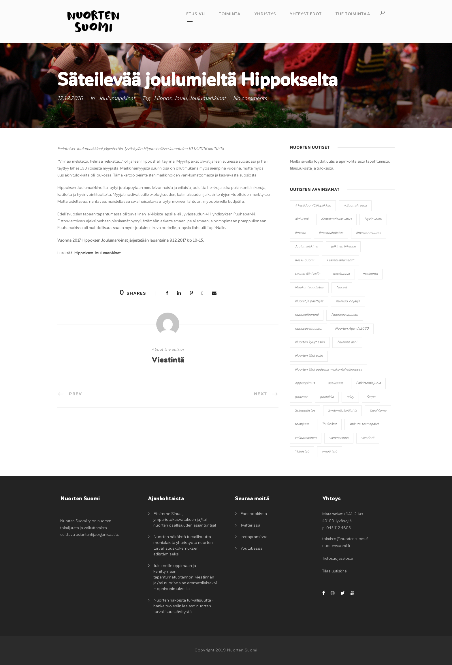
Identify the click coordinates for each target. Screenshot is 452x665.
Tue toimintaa (353, 14)
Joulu (180, 98)
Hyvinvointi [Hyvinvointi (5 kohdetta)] (373, 219)
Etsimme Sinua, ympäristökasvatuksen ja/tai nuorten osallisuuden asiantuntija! (184, 519)
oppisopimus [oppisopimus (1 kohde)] (305, 383)
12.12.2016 (70, 98)
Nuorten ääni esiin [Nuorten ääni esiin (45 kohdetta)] (309, 356)
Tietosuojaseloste (337, 559)
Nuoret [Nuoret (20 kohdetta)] (341, 287)
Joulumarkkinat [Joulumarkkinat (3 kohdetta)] (306, 246)
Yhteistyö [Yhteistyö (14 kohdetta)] (302, 451)
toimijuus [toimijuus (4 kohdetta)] (302, 424)
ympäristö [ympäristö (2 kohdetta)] (329, 451)
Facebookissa (253, 514)
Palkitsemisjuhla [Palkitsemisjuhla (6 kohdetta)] (368, 383)
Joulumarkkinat (116, 98)
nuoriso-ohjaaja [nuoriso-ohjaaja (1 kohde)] (348, 301)
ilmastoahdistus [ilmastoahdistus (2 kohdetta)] (331, 233)
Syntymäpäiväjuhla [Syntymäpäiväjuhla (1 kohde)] (342, 410)
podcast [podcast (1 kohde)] (301, 397)
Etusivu (195, 14)
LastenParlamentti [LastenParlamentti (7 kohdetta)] (340, 260)
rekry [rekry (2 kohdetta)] (350, 397)
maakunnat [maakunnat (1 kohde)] (341, 274)
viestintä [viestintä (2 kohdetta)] (367, 438)
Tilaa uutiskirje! (334, 571)
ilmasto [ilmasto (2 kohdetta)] (300, 233)
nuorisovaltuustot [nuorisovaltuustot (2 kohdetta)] (308, 328)
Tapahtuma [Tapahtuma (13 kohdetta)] (378, 410)
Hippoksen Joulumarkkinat (97, 253)
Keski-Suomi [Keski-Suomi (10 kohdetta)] (304, 260)
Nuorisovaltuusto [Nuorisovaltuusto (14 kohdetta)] (344, 315)
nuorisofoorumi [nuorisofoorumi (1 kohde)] (307, 315)
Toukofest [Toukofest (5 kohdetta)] (329, 424)
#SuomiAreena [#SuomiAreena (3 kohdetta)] (355, 205)
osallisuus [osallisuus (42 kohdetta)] (335, 383)
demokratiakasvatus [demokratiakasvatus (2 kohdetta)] (336, 219)
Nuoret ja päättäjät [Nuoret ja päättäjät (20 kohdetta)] (309, 301)
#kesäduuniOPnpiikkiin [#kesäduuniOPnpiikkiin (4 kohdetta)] (313, 205)
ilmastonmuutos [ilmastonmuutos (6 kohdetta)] (368, 233)
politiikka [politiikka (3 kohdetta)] (327, 397)
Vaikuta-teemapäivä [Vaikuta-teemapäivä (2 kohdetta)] (364, 424)
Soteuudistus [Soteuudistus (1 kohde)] (305, 410)
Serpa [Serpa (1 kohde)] (371, 397)
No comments (250, 98)
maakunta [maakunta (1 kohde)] (370, 274)
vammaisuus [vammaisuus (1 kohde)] (339, 438)
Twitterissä (250, 525)
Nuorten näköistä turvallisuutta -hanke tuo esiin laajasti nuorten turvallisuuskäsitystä (183, 606)
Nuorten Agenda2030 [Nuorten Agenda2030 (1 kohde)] (352, 328)
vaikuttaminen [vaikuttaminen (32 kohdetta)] (306, 438)
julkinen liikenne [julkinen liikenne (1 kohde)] (343, 246)
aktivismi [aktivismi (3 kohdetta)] (301, 219)
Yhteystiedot (306, 14)
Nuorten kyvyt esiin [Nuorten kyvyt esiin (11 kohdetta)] (310, 342)
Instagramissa (254, 537)
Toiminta (230, 14)
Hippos (163, 98)
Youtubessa (251, 548)
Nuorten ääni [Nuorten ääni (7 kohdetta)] (347, 342)
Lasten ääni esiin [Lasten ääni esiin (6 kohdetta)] (307, 274)
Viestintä (168, 360)
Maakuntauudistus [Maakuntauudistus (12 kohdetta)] (309, 287)
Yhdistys (265, 14)
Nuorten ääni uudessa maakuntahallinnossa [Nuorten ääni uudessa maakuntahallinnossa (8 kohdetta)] (328, 369)
